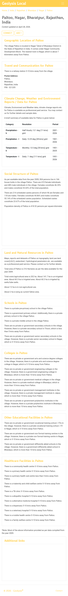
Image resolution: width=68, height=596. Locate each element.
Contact (59, 591)
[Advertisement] (34, 226)
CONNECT (7, 33)
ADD (18, 33)
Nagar (41, 10)
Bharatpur (32, 10)
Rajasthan (21, 10)
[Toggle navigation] (62, 3)
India (12, 10)
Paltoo (50, 10)
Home (4, 10)
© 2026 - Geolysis (13, 590)
